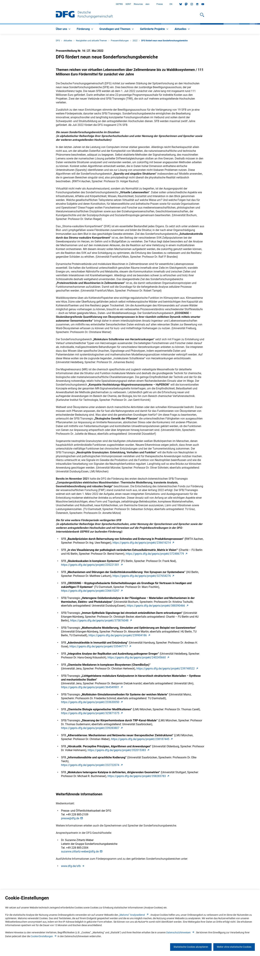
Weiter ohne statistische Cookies (234, 946)
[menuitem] (63, 29)
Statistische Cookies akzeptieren (191, 946)
